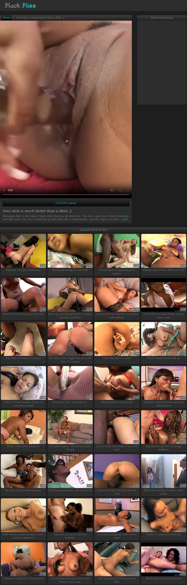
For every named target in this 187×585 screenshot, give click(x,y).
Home (6, 17)
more (123, 219)
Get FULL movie (66, 203)
